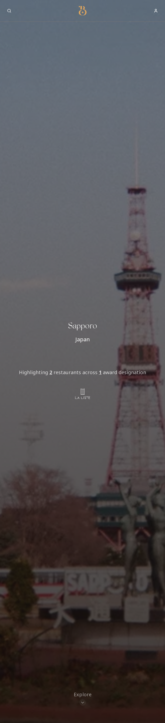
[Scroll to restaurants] (83, 698)
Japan (82, 339)
